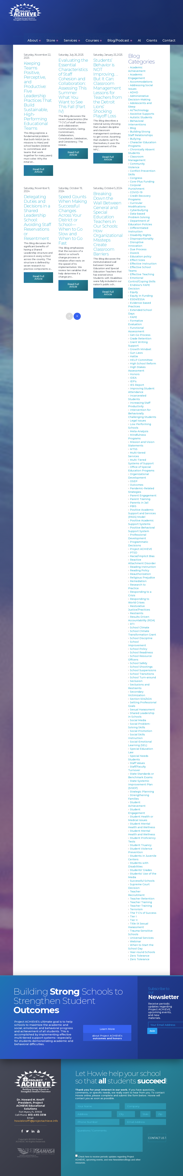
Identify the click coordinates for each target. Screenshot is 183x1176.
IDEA (133, 377)
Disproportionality (142, 238)
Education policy (140, 256)
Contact (168, 40)
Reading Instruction (143, 566)
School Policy (138, 649)
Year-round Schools (142, 952)
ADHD (134, 92)
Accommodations (141, 81)
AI (139, 40)
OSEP (133, 481)
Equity (134, 292)
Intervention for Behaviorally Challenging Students (142, 413)
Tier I (133, 916)
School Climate (139, 627)
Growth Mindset (140, 349)
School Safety (138, 663)
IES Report (137, 385)
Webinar (135, 941)
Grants (151, 40)
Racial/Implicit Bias (142, 556)
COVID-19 (136, 192)
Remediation (138, 581)
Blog (133, 128)
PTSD (133, 552)
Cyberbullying (139, 210)
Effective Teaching (142, 274)
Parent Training (140, 499)
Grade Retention (140, 338)
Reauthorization (140, 574)
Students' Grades (141, 870)
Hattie (134, 356)
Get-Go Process (140, 335)
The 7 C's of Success (143, 913)
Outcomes (136, 484)
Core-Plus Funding (142, 181)
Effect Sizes (137, 260)
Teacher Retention (142, 898)
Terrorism (136, 909)
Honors (135, 374)
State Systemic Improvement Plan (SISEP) (140, 784)
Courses (94, 40)
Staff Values (137, 763)
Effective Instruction (143, 263)
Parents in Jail (139, 502)
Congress (136, 178)
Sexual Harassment (142, 709)
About (34, 40)
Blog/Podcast (119, 40)
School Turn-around (143, 677)
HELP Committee (141, 360)
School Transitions (142, 673)
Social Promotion (141, 731)
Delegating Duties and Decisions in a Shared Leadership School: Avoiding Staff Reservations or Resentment (37, 217)
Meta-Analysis (139, 431)
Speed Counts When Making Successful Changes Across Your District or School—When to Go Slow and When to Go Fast (72, 220)
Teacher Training (141, 902)
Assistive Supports (142, 113)
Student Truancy (141, 845)
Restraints (136, 613)
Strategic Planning (142, 791)
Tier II (134, 920)
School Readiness (141, 652)
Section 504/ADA (141, 698)
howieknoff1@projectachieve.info (36, 1120)
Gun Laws (136, 352)
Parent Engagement (143, 495)
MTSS (133, 449)
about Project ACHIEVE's (107, 1037)
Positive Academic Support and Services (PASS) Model (142, 513)
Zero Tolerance (139, 955)
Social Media (138, 720)
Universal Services (142, 937)
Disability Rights (140, 235)
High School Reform (143, 363)
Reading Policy (139, 570)
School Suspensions (143, 670)
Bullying (135, 138)
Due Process (138, 249)
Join (152, 1031)
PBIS (133, 506)
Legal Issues (138, 420)
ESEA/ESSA (137, 299)
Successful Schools (142, 880)
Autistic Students (141, 117)
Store (52, 40)
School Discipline (141, 638)
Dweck (134, 253)
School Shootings (141, 666)
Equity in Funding (141, 295)
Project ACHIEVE (21, 12)
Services (72, 40)
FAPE (133, 317)
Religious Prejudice (142, 577)
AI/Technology (139, 110)
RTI (132, 624)
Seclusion (136, 681)
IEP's (133, 381)
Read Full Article (38, 170)
